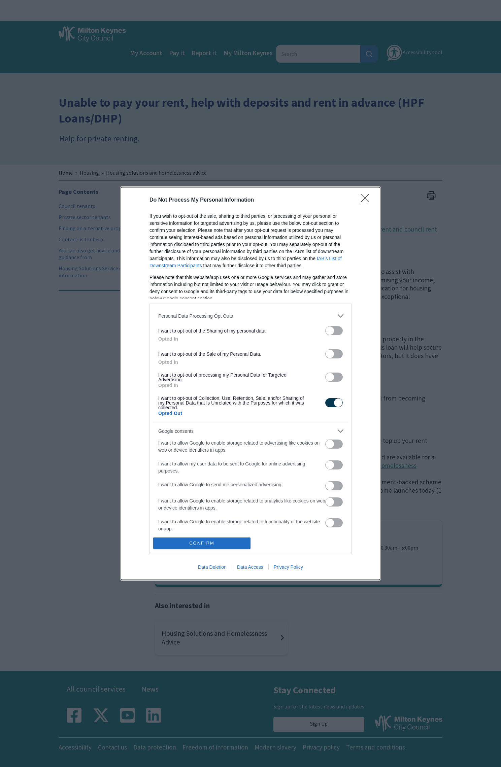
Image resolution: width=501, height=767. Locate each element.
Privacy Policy (288, 567)
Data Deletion (212, 567)
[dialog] (250, 383)
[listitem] (250, 315)
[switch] (334, 330)
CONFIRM (201, 543)
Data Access (250, 567)
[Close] (367, 200)
